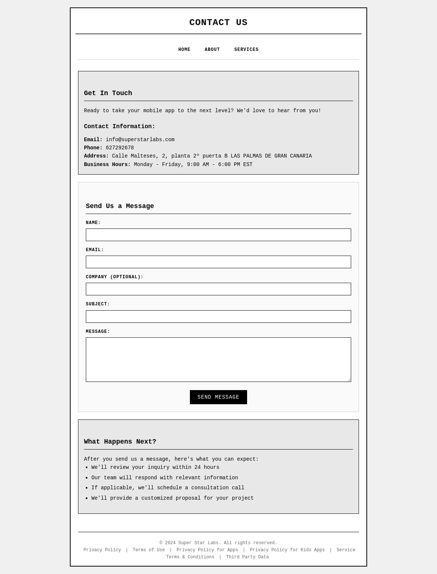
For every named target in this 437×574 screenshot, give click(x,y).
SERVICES (246, 49)
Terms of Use (149, 551)
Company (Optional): (115, 277)
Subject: (98, 304)
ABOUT (212, 49)
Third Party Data (247, 558)
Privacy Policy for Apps (207, 551)
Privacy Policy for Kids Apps (287, 551)
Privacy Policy (102, 551)
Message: (98, 331)
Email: (95, 250)
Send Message (219, 397)
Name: (93, 223)
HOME (184, 49)
